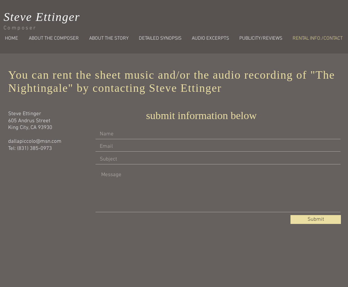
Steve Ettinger (42, 16)
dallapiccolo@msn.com (34, 141)
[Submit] (315, 219)
